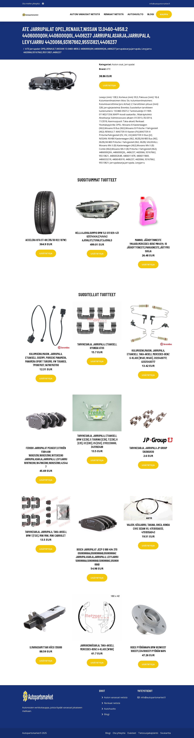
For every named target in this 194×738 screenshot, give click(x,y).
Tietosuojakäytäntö (148, 733)
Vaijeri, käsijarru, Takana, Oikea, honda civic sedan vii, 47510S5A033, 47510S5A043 (148, 528)
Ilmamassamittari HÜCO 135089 (46, 647)
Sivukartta (165, 733)
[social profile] (43, 3)
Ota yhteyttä (119, 733)
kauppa (164, 14)
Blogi (150, 14)
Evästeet (131, 733)
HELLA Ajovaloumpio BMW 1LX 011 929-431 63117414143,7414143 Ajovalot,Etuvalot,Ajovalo (97, 236)
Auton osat (117, 64)
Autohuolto (135, 14)
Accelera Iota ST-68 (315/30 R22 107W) (45, 240)
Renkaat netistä (114, 14)
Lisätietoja (109, 85)
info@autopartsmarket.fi (159, 3)
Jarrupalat (129, 64)
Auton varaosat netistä (85, 14)
